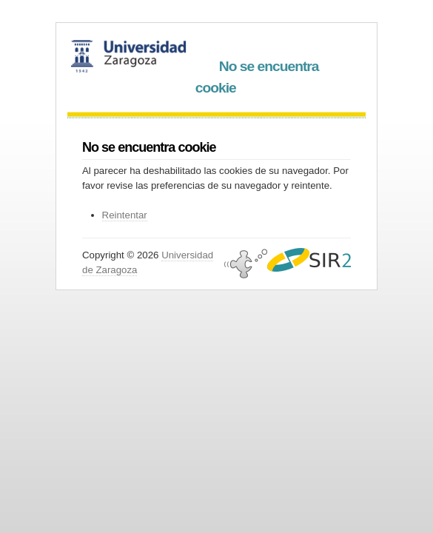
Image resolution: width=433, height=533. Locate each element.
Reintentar (124, 215)
